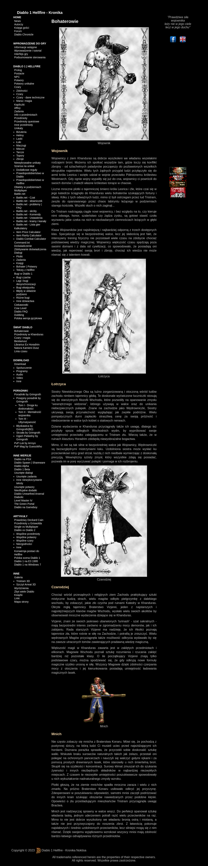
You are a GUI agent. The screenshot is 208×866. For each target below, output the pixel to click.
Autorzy (18, 24)
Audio (19, 374)
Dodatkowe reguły (26, 169)
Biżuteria (21, 131)
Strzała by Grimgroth (28, 432)
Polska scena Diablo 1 (27, 557)
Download (20, 364)
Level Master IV (23, 500)
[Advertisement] (178, 105)
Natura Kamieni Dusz (26, 347)
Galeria (18, 577)
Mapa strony (21, 601)
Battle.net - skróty (26, 211)
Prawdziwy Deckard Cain (28, 519)
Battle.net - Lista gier (28, 224)
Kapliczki (19, 104)
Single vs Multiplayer (26, 526)
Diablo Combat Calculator (31, 238)
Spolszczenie (24, 367)
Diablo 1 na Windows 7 (27, 564)
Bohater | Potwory (26, 266)
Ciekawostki (21, 304)
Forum (18, 31)
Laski (19, 138)
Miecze (20, 148)
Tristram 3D (23, 581)
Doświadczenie (23, 245)
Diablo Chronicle (23, 34)
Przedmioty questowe (26, 121)
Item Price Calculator (28, 232)
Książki (18, 594)
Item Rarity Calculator (29, 235)
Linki (17, 598)
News (17, 20)
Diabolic (19, 497)
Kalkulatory (20, 228)
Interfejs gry (21, 53)
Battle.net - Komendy (28, 214)
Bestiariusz (20, 341)
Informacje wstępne (25, 47)
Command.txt (22, 242)
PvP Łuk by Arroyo (25, 443)
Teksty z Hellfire (25, 269)
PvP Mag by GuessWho (28, 446)
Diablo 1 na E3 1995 (26, 561)
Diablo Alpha (21, 465)
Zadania (19, 111)
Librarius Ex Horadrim (26, 344)
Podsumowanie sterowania (29, 57)
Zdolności (21, 90)
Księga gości (21, 27)
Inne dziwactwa (25, 301)
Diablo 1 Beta (22, 469)
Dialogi (18, 252)
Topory (20, 155)
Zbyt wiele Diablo (24, 591)
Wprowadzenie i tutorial (28, 50)
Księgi (19, 263)
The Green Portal (24, 503)
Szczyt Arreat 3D (26, 584)
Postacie (19, 73)
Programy (22, 371)
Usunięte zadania (26, 476)
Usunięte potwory (24, 486)
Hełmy (20, 135)
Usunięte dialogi (23, 472)
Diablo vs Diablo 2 (24, 530)
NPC (17, 76)
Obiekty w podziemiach (27, 187)
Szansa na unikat (24, 166)
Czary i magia (22, 337)
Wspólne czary (24, 540)
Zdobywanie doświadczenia (30, 249)
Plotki (19, 256)
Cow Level (20, 308)
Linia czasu (20, 351)
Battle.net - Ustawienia (29, 217)
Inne (18, 381)
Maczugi (21, 145)
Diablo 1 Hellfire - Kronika (39, 12)
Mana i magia (24, 100)
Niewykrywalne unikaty (27, 162)
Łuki (18, 142)
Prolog (18, 70)
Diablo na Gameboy (25, 507)
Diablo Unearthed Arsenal (29, 493)
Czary (17, 86)
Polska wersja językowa (28, 318)
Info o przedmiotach (25, 114)
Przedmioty (20, 118)
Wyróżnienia (21, 588)
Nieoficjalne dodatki (25, 490)
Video (19, 377)
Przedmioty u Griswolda (28, 523)
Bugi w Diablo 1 (23, 273)
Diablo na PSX (22, 459)
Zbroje (20, 158)
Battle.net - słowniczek (29, 200)
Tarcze (20, 152)
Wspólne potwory (26, 537)
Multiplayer (20, 190)
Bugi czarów (23, 277)
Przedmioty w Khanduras (28, 334)
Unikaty (18, 128)
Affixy (17, 107)
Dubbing (19, 314)
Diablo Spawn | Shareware (29, 462)
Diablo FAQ (21, 311)
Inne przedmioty (23, 124)
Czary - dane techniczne (30, 97)
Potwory (19, 80)
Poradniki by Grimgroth (27, 394)
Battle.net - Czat (25, 197)
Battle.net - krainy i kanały (31, 221)
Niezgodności (24, 543)
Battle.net (19, 193)
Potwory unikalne (24, 83)
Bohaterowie (21, 331)
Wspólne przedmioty (28, 533)
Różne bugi (23, 297)
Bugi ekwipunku (25, 287)
